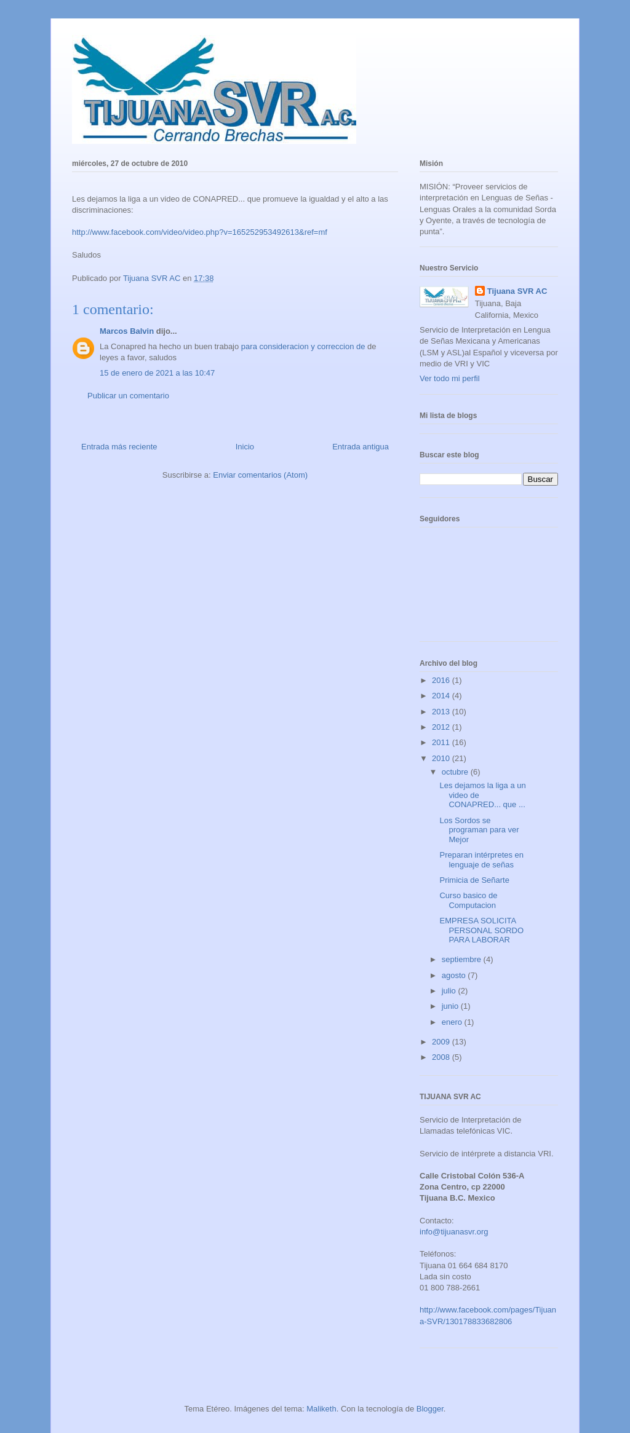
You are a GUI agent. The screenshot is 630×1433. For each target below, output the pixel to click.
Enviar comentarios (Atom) (260, 475)
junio (451, 1006)
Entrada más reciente (119, 446)
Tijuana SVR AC (517, 291)
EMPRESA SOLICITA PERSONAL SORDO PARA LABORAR (481, 930)
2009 (442, 1041)
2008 (442, 1057)
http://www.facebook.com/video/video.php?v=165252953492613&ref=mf (199, 232)
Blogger (430, 1408)
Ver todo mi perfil (450, 378)
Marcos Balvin (127, 331)
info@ (430, 1231)
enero (453, 1022)
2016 (442, 680)
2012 (442, 727)
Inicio (245, 446)
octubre (456, 771)
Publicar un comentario (128, 395)
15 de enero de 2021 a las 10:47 (157, 372)
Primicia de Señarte (474, 880)
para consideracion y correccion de (304, 346)
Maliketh (321, 1408)
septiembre (463, 959)
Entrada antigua (360, 446)
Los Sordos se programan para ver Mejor (479, 830)
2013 (442, 711)
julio (450, 990)
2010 (442, 758)
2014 (442, 695)
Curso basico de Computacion (468, 900)
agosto (455, 975)
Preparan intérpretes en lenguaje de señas (481, 859)
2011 (442, 742)
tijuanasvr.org (464, 1231)
